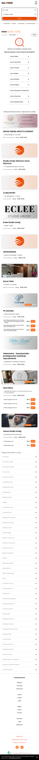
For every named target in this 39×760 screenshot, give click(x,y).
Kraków (19, 698)
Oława (19, 694)
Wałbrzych (19, 725)
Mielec (19, 706)
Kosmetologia (30, 23)
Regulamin (19, 736)
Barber (14, 23)
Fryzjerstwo (6, 23)
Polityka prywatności (19, 742)
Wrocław (19, 686)
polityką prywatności (15, 758)
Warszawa (19, 689)
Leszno (19, 710)
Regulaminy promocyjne (19, 739)
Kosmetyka (21, 23)
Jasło (19, 722)
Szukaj (19, 18)
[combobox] (19, 10)
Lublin (19, 701)
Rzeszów (19, 683)
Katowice (19, 718)
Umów (33, 321)
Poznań (19, 713)
